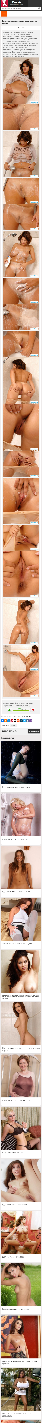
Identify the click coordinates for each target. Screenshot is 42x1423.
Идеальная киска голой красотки (15, 1205)
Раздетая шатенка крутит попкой (15, 1309)
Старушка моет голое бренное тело (16, 1100)
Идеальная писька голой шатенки (16, 891)
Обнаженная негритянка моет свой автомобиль (16, 1414)
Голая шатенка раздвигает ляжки (16, 787)
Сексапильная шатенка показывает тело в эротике (19, 1362)
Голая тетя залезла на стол (13, 1152)
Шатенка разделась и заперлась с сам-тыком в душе (21, 1049)
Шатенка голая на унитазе (13, 1257)
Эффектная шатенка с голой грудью (17, 943)
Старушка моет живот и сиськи (15, 839)
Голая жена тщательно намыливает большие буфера (20, 997)
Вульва (13, 725)
